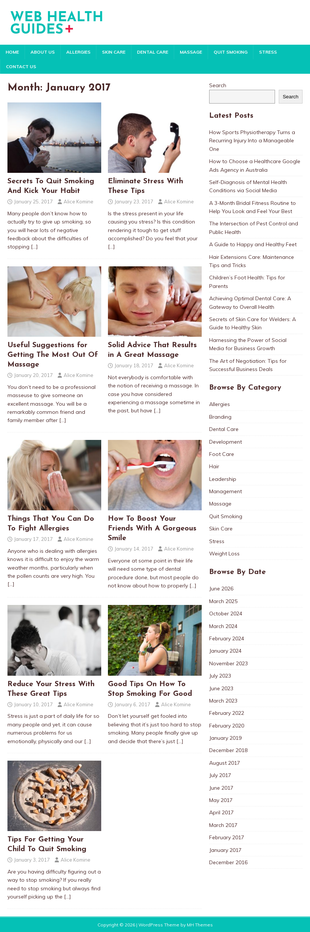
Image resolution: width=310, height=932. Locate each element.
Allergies (78, 52)
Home (12, 52)
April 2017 (221, 812)
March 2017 (223, 825)
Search (217, 85)
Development (225, 441)
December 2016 (228, 862)
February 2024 (226, 638)
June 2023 (221, 688)
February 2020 (226, 725)
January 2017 (225, 850)
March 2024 (223, 626)
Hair (214, 466)
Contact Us (21, 66)
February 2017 (226, 837)
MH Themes (200, 925)
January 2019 (225, 738)
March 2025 (223, 601)
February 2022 (226, 713)
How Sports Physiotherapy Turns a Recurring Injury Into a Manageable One (252, 140)
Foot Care (221, 454)
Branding (220, 416)
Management (225, 491)
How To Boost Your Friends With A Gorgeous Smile (152, 528)
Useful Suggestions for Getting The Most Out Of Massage (52, 355)
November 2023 (228, 663)
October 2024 (225, 613)
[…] (34, 246)
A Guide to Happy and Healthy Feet (253, 244)
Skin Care (113, 52)
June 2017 (221, 787)
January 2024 (225, 650)
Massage (191, 52)
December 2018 (228, 750)
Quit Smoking (230, 52)
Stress (268, 52)
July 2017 (220, 775)
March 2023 (223, 700)
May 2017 (221, 800)
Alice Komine (78, 202)
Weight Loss (224, 553)
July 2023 (220, 675)
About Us (43, 52)
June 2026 (221, 588)
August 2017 (224, 763)
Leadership (222, 479)
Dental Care (152, 52)
